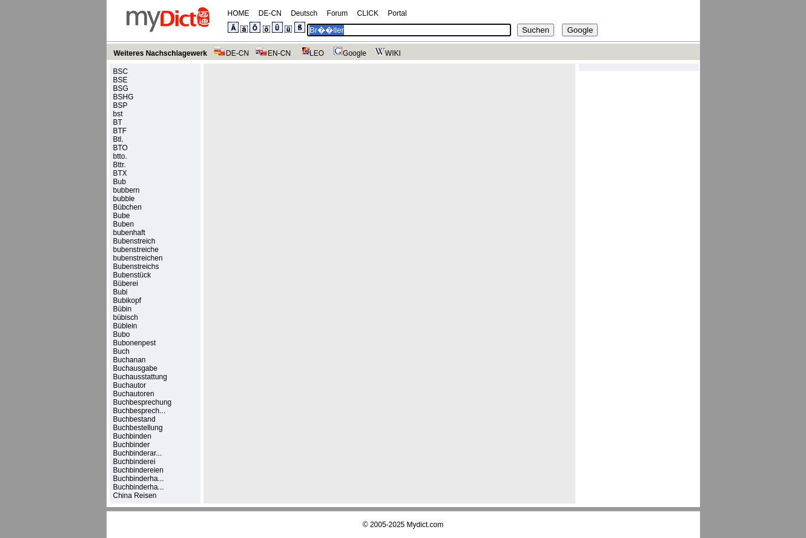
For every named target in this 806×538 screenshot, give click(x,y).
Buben (123, 224)
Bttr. (119, 165)
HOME (238, 13)
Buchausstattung (140, 377)
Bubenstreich (134, 241)
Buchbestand (134, 419)
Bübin (122, 309)
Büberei (125, 283)
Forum (337, 13)
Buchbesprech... (139, 411)
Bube (121, 215)
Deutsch (304, 13)
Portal (397, 13)
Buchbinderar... (137, 453)
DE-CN (270, 13)
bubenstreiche (136, 249)
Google (348, 53)
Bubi (120, 292)
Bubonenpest (134, 343)
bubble (124, 198)
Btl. (118, 139)
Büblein (125, 326)
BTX (120, 173)
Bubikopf (127, 300)
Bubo (121, 334)
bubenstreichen (138, 258)
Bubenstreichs (136, 266)
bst (118, 114)
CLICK (367, 13)
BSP (120, 105)
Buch (121, 351)
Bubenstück (132, 275)
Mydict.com (425, 524)
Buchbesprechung (142, 402)
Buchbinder (131, 444)
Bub (119, 182)
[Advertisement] (310, 152)
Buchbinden (132, 436)
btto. (120, 156)
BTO (120, 148)
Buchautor (130, 385)
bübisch (125, 317)
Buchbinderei (134, 461)
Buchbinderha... (138, 478)
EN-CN (273, 53)
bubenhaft (129, 232)
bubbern (126, 190)
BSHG (123, 97)
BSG (120, 88)
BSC (120, 71)
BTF (120, 131)
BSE (120, 80)
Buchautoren (133, 394)
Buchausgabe (135, 368)
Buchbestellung (138, 427)
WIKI (386, 53)
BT (117, 122)
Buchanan (129, 360)
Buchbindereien (138, 470)
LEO (310, 53)
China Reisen (135, 495)
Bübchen (127, 207)
